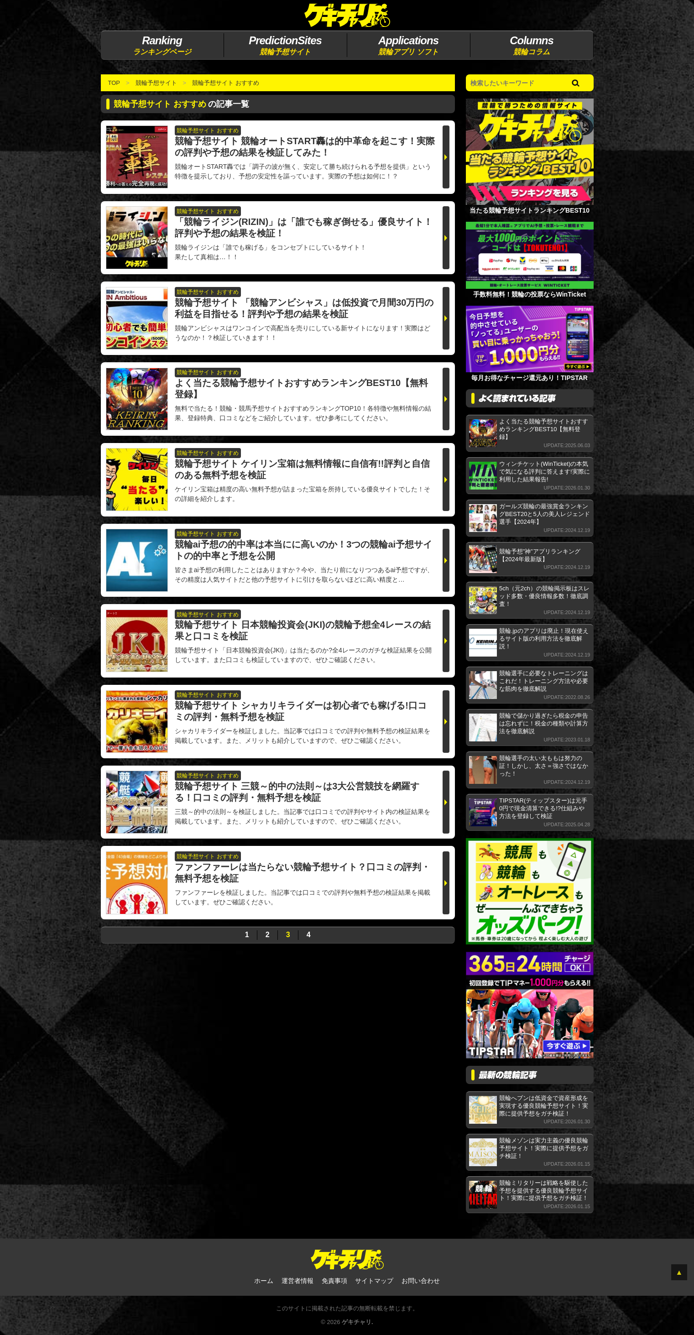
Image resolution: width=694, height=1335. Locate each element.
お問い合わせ (421, 1280)
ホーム (263, 1280)
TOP (114, 82)
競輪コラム (531, 44)
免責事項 (334, 1280)
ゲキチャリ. (357, 1322)
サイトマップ (374, 1280)
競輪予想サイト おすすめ (225, 82)
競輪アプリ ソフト (408, 44)
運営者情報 (297, 1280)
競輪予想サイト (285, 44)
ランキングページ (162, 44)
